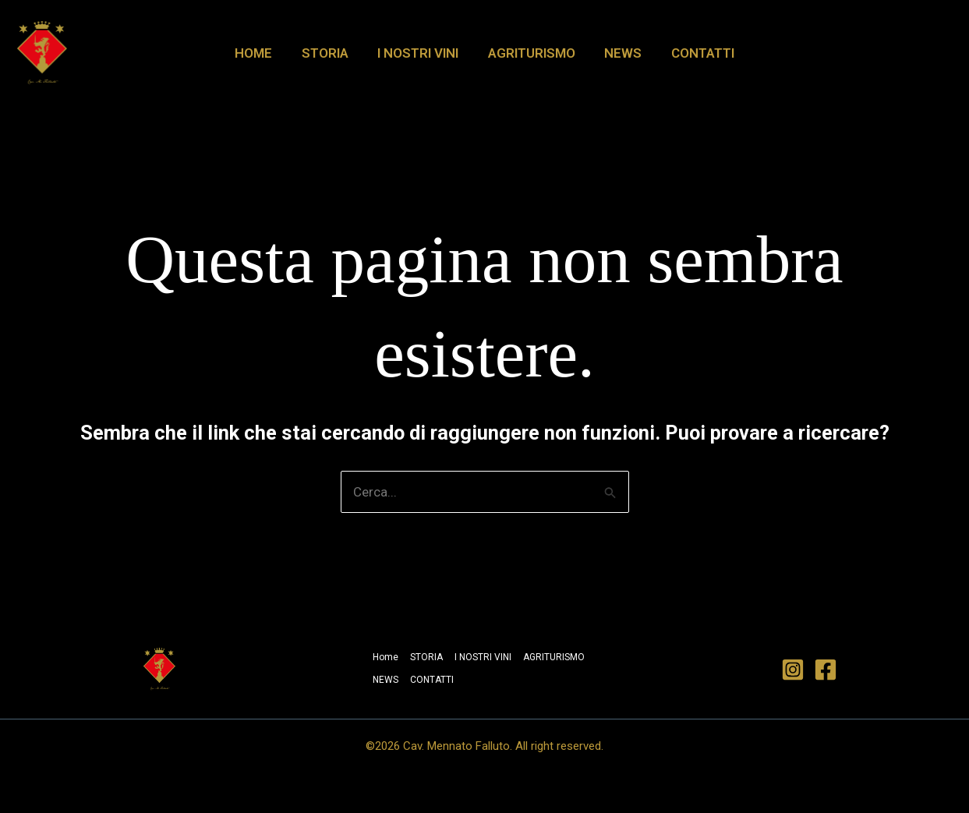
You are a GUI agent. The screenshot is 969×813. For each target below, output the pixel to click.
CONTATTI (695, 53)
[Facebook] (825, 669)
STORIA (329, 53)
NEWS (619, 53)
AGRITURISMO (530, 53)
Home (260, 53)
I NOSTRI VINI (419, 53)
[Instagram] (793, 669)
